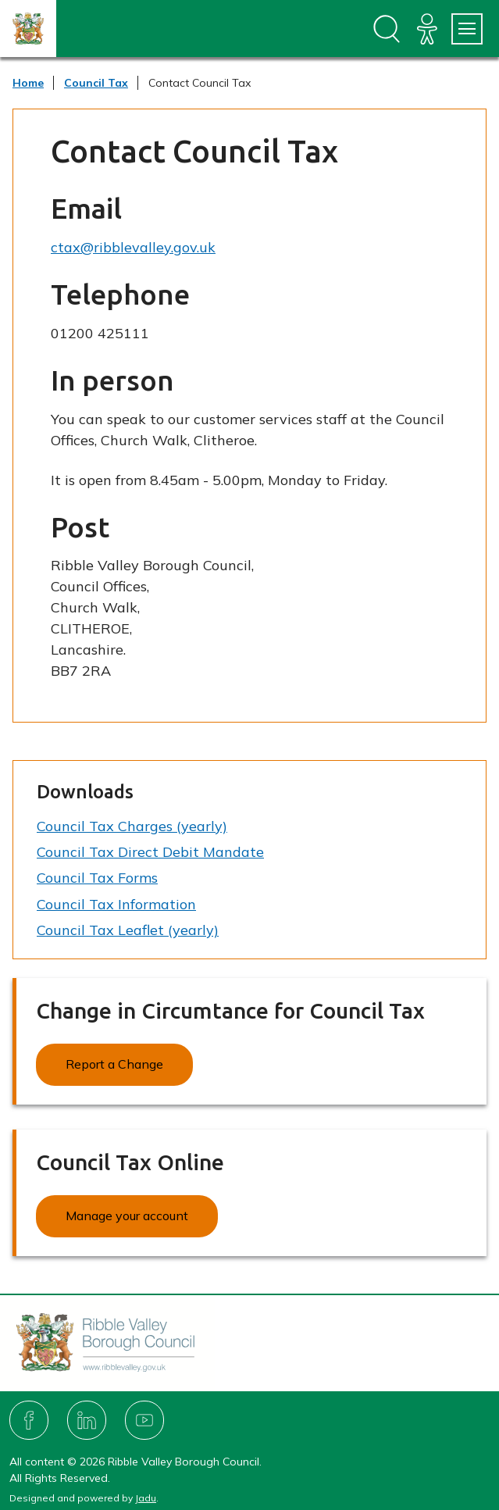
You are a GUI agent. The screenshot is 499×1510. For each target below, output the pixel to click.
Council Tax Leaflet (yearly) (128, 930)
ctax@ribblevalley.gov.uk (133, 247)
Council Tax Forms (97, 878)
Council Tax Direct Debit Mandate (150, 852)
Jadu (145, 1498)
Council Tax (96, 83)
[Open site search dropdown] (386, 29)
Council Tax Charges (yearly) (132, 826)
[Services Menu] (467, 29)
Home (28, 83)
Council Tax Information (116, 904)
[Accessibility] (427, 29)
